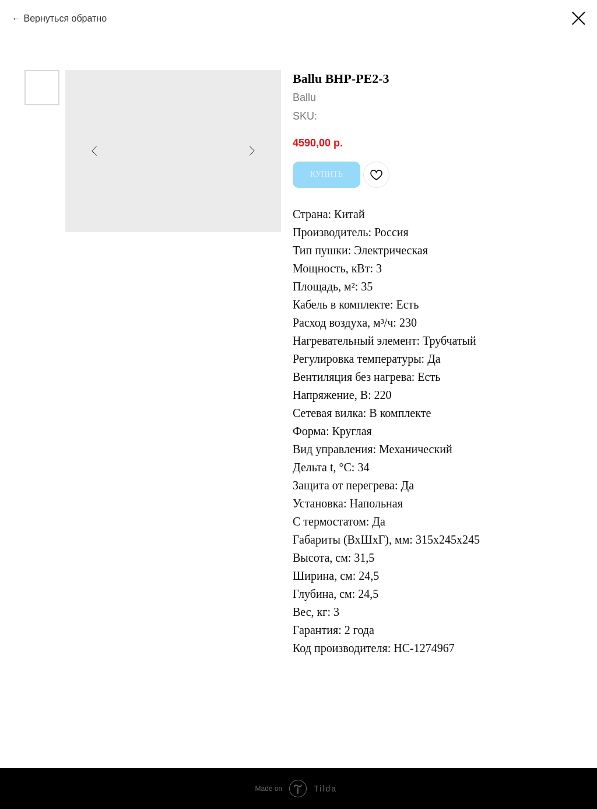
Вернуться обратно (65, 18)
